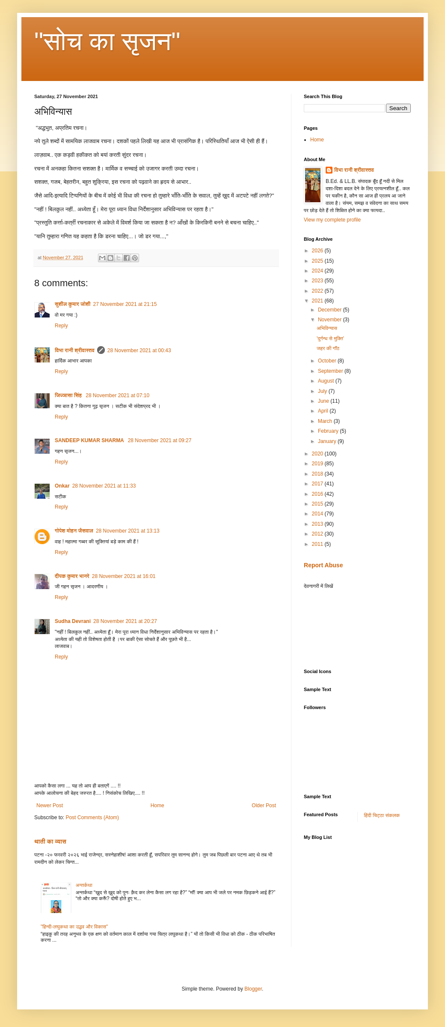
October (328, 361)
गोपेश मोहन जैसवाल (74, 531)
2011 (318, 544)
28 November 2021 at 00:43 (139, 350)
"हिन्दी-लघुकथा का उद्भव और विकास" (74, 927)
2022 (318, 291)
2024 (318, 271)
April (323, 411)
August (326, 381)
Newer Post (49, 805)
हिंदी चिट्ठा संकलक (382, 815)
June (324, 401)
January (328, 441)
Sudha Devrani (73, 621)
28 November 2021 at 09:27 (160, 440)
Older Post (264, 805)
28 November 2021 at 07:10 (117, 395)
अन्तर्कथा (84, 885)
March (326, 421)
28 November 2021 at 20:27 (125, 621)
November (330, 320)
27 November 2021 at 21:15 (125, 304)
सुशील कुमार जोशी (73, 304)
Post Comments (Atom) (92, 817)
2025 (318, 261)
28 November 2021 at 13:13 (128, 531)
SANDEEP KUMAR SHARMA (90, 440)
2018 (318, 474)
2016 (318, 494)
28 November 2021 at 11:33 (104, 486)
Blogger (253, 989)
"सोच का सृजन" (107, 41)
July (323, 391)
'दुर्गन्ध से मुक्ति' (330, 338)
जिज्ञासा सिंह (69, 395)
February (329, 431)
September (331, 371)
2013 (318, 524)
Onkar (62, 486)
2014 (318, 514)
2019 (318, 464)
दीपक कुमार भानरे (72, 576)
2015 (318, 504)
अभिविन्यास (327, 328)
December (330, 310)
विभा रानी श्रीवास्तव (75, 350)
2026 (318, 251)
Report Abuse (323, 565)
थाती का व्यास (50, 841)
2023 (318, 281)
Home (157, 805)
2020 (318, 454)
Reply (61, 326)
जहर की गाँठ (328, 348)
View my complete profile (332, 220)
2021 (318, 301)
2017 (318, 484)
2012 (318, 534)
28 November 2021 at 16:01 (124, 576)
